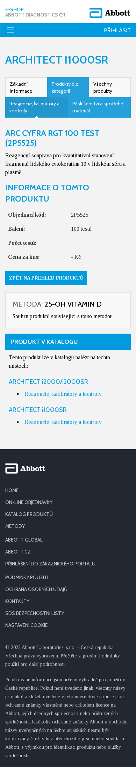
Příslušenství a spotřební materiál (98, 107)
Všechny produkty (102, 87)
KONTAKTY (17, 601)
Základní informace (21, 87)
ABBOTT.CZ (18, 552)
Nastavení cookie (26, 625)
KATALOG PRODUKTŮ (29, 514)
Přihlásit (117, 30)
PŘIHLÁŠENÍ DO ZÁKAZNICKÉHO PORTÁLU (50, 563)
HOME (12, 490)
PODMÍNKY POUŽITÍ (26, 577)
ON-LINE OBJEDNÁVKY (28, 502)
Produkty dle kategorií (65, 87)
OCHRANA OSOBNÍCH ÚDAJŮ (36, 589)
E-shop (35, 12)
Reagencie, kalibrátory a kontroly (34, 107)
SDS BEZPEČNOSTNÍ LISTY (34, 613)
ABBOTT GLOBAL (24, 540)
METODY (15, 526)
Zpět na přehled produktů (46, 278)
